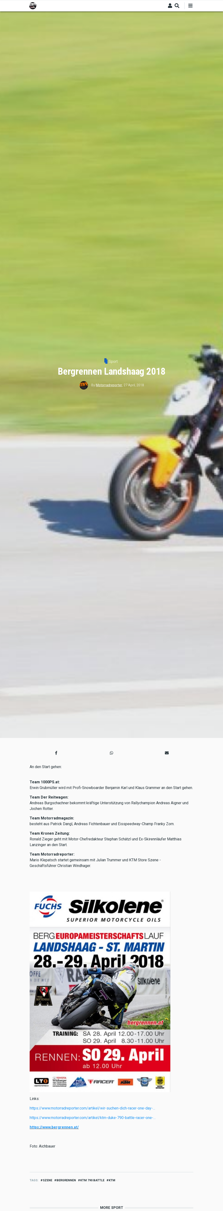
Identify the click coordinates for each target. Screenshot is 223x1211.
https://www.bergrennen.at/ (54, 1127)
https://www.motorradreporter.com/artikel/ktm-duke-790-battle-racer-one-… (93, 1117)
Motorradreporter (109, 385)
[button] (56, 752)
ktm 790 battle (92, 1180)
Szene (47, 1180)
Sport (113, 361)
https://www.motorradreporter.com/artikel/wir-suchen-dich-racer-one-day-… (92, 1108)
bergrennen (66, 1180)
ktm (112, 1180)
